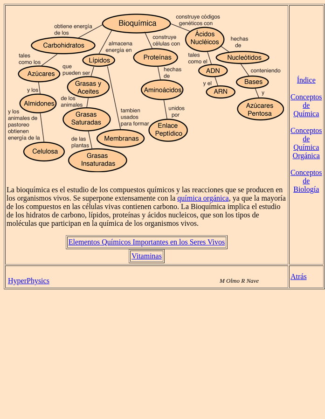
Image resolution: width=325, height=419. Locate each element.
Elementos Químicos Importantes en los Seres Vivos (147, 242)
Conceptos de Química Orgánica (306, 143)
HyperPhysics (28, 281)
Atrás (298, 276)
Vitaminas (146, 256)
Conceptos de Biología (306, 180)
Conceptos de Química (306, 105)
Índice (306, 80)
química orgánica (202, 198)
